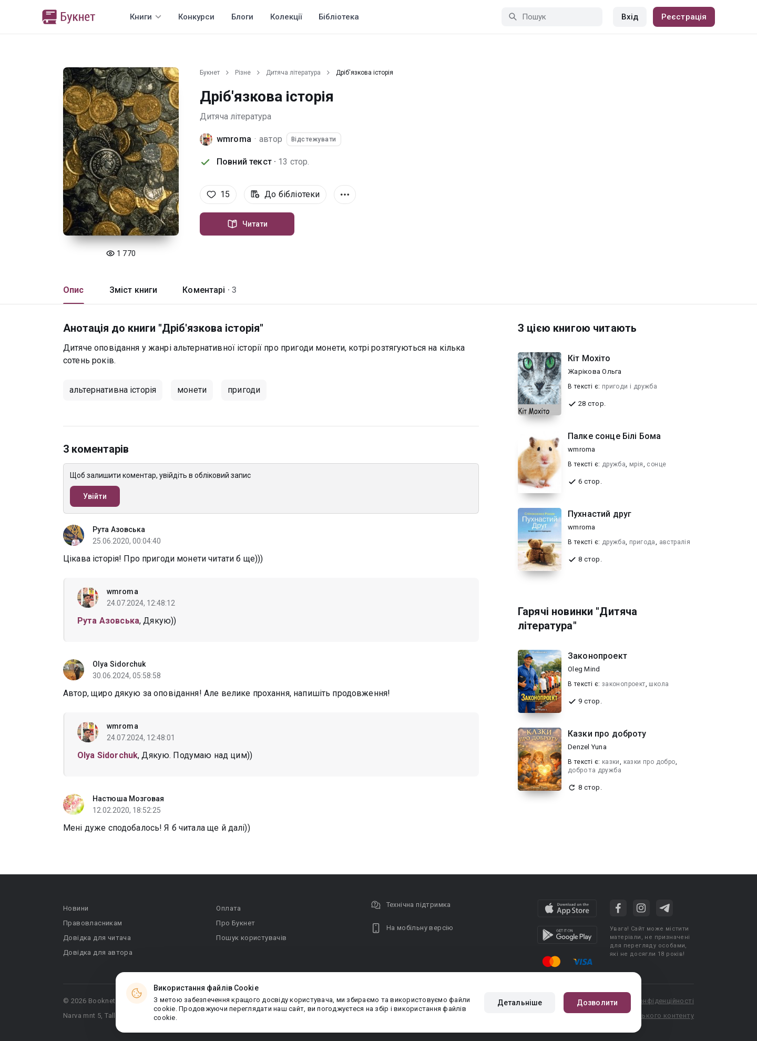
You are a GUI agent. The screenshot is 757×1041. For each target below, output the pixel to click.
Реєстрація (684, 17)
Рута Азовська (119, 529)
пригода (642, 542)
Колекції (286, 17)
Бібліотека (339, 17)
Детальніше (519, 1002)
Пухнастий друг (599, 514)
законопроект (624, 684)
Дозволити (597, 1002)
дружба (614, 464)
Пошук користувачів (251, 938)
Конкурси (196, 17)
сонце (656, 464)
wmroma (234, 139)
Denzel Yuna (587, 747)
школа (659, 684)
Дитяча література (293, 72)
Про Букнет (235, 923)
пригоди (244, 390)
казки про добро (649, 762)
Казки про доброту (607, 734)
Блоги (242, 17)
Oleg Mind (584, 669)
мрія (636, 464)
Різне (243, 72)
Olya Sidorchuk (119, 664)
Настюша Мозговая (129, 798)
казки (611, 762)
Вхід (629, 17)
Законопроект (597, 656)
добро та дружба (594, 770)
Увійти (95, 496)
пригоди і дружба (629, 386)
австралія (675, 542)
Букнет (210, 72)
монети (192, 390)
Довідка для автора (97, 952)
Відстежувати (313, 139)
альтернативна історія (112, 390)
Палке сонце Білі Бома (614, 436)
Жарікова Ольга (595, 371)
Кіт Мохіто (589, 358)
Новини (75, 908)
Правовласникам (92, 923)
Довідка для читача (97, 938)
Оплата (228, 908)
